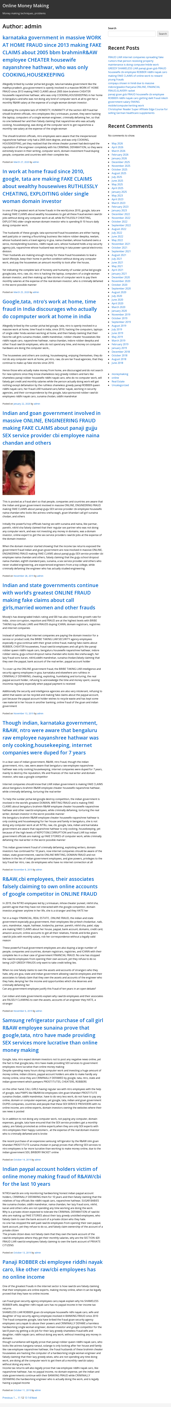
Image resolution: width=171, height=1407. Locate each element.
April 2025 (117, 188)
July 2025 (117, 177)
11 (19, 1397)
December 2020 (121, 277)
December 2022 (121, 214)
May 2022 (117, 240)
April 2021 (117, 270)
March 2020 (118, 307)
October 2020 (119, 284)
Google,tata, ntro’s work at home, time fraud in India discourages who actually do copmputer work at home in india (49, 309)
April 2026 (117, 147)
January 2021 (119, 273)
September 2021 (121, 251)
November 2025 (121, 165)
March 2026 (118, 151)
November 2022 (121, 218)
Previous (7, 1397)
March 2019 (118, 340)
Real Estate (118, 381)
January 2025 (119, 192)
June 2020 (117, 299)
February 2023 (120, 206)
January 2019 (119, 348)
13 (26, 1397)
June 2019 (117, 333)
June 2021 (117, 262)
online (115, 377)
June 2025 (117, 180)
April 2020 (117, 303)
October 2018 (119, 355)
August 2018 (119, 359)
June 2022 (117, 236)
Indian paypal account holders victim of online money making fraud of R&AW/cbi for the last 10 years (51, 1176)
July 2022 (117, 232)
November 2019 (121, 314)
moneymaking (120, 374)
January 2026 (119, 158)
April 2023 (117, 199)
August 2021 (119, 255)
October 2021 (119, 247)
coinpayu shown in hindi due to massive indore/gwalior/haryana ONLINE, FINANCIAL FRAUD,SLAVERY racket (134, 86)
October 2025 (119, 169)
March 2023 (118, 203)
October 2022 (119, 221)
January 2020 (119, 311)
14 (29, 1397)
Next (34, 1397)
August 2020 (119, 292)
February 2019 (120, 344)
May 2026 (117, 143)
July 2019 (117, 329)
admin (36, 162)
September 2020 (121, 288)
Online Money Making (25, 6)
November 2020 (121, 281)
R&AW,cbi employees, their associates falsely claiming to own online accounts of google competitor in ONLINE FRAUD (50, 886)
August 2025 (119, 173)
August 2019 (119, 325)
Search (112, 28)
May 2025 (117, 184)
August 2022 (119, 229)
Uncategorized (120, 385)
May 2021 (117, 266)
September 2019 (121, 322)
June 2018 (117, 363)
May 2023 (117, 195)
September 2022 (121, 225)
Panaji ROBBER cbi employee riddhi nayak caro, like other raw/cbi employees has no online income (52, 1269)
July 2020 (117, 296)
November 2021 (121, 244)
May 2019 (117, 337)
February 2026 (120, 154)
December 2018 (121, 351)
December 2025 (121, 162)
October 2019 (119, 318)
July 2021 (117, 258)
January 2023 (119, 210)
